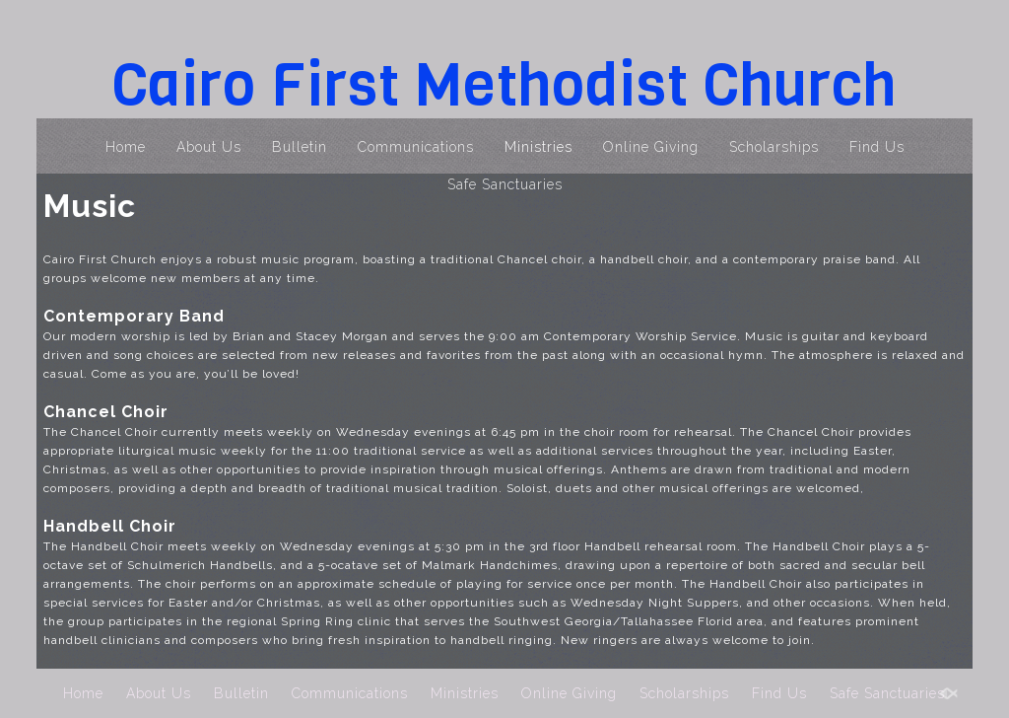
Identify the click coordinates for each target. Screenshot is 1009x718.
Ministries (538, 147)
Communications (416, 147)
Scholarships (774, 147)
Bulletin (299, 147)
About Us (208, 147)
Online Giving (651, 147)
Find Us (877, 147)
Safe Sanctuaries (505, 184)
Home (125, 147)
